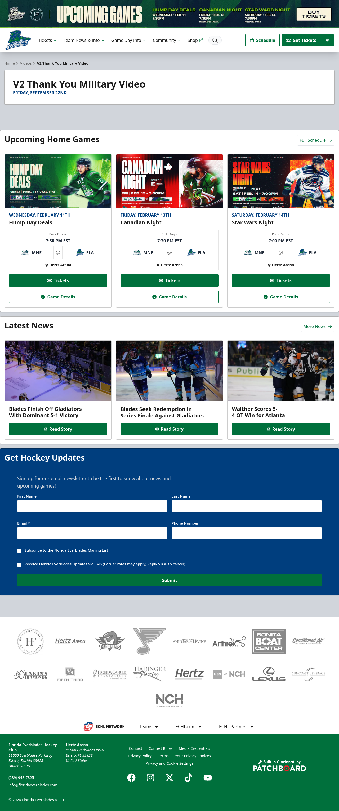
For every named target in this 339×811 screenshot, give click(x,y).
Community (167, 40)
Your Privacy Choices (193, 755)
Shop (195, 40)
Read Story (58, 429)
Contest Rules (160, 748)
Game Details (58, 297)
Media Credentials (194, 748)
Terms (163, 755)
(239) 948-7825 (21, 777)
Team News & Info (84, 40)
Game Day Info (128, 40)
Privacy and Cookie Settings (170, 763)
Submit (169, 581)
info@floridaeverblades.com (32, 784)
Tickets (47, 40)
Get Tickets (301, 40)
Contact (135, 748)
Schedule (262, 40)
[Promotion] (169, 14)
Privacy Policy (139, 755)
